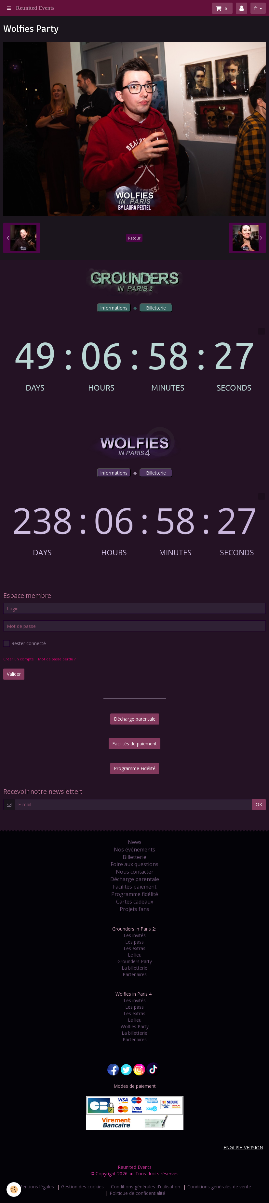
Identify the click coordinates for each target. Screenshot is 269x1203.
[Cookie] (14, 1189)
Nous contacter (135, 871)
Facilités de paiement (134, 743)
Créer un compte (18, 659)
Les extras (134, 948)
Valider (14, 674)
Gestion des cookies (82, 1186)
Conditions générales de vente (219, 1186)
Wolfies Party (135, 1026)
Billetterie (134, 857)
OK (259, 804)
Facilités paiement (134, 886)
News (134, 842)
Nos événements (134, 849)
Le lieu (134, 955)
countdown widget (134, 360)
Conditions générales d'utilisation (145, 1186)
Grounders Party (134, 961)
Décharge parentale (134, 719)
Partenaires (135, 974)
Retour (134, 238)
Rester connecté (24, 643)
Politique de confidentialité (137, 1193)
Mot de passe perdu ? (56, 659)
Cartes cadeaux (134, 901)
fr (255, 8)
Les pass (134, 942)
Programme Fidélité (134, 768)
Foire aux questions (134, 864)
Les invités (135, 935)
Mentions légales (36, 1186)
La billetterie (134, 968)
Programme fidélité (134, 894)
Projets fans (134, 909)
